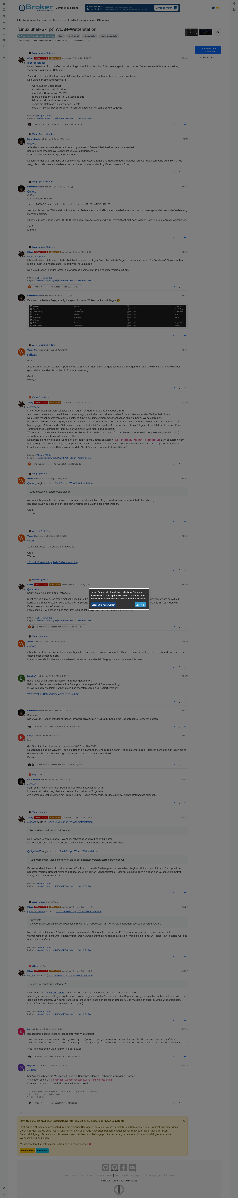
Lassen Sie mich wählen (103, 604)
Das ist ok (140, 604)
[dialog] (119, 599)
